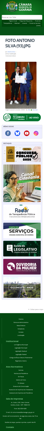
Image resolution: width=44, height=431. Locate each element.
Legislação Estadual (21, 351)
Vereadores (21, 329)
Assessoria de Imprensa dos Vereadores (21, 389)
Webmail (17, 23)
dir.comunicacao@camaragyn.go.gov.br (22, 412)
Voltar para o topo (36, 309)
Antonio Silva (11, 52)
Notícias (21, 370)
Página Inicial (13, 21)
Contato (21, 332)
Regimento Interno (21, 361)
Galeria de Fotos (21, 380)
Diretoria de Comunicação (21, 386)
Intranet (24, 23)
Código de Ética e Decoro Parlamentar (21, 357)
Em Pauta (21, 376)
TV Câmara (21, 383)
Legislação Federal (21, 354)
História (21, 319)
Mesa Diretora (21, 325)
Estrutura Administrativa (21, 322)
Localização (20, 335)
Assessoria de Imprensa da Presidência (21, 393)
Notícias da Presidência (21, 373)
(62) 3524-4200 (22, 408)
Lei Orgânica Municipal (21, 345)
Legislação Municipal (21, 348)
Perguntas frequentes (26, 21)
